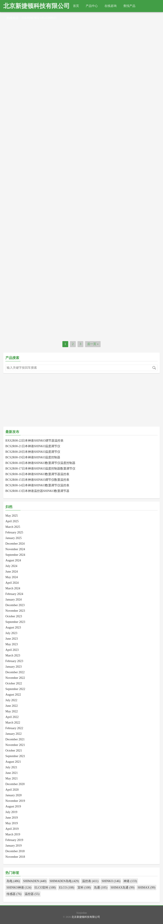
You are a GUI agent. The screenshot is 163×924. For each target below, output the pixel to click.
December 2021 (15, 739)
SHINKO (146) (111, 881)
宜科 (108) (84, 887)
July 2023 (11, 633)
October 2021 (13, 750)
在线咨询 (110, 6)
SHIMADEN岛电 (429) (64, 881)
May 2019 (11, 823)
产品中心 (92, 6)
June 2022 (11, 705)
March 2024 (12, 588)
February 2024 (14, 594)
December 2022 (15, 672)
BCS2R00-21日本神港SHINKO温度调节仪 (32, 446)
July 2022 (11, 700)
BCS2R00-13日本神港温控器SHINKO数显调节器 (37, 491)
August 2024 (13, 560)
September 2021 (15, 756)
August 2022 (13, 694)
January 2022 (13, 733)
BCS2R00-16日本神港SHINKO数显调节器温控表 (37, 474)
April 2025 (12, 521)
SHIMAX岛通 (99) (122, 887)
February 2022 (14, 728)
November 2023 (15, 610)
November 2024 (15, 549)
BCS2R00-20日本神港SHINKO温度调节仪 (32, 451)
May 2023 (11, 644)
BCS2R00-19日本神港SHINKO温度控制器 (32, 457)
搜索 (154, 368)
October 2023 (13, 616)
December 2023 (15, 605)
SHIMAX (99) (146, 887)
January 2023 (13, 666)
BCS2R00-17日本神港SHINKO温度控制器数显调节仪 (40, 468)
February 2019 (14, 840)
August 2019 (13, 806)
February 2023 (14, 661)
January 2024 (13, 599)
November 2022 (15, 677)
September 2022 (15, 689)
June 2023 (11, 638)
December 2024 (15, 543)
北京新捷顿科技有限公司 (36, 6)
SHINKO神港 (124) (18, 887)
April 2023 (12, 649)
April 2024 (12, 582)
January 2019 (13, 845)
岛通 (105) (100, 887)
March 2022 (12, 722)
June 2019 (11, 817)
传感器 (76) (13, 894)
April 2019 (12, 828)
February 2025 (14, 532)
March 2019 (12, 834)
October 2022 (13, 683)
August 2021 (13, 761)
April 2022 (12, 717)
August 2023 (13, 627)
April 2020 (12, 789)
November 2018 (15, 856)
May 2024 (11, 577)
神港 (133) (130, 881)
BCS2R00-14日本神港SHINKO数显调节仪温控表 (37, 485)
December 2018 (15, 851)
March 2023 (12, 655)
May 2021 (11, 778)
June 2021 (11, 773)
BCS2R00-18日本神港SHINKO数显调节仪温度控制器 (40, 463)
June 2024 (11, 571)
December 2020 (15, 784)
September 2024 (15, 554)
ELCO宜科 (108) (45, 887)
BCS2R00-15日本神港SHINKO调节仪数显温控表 (37, 479)
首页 (76, 6)
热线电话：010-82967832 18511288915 (31, 18)
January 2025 (13, 538)
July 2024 (11, 566)
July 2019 (11, 812)
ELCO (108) (66, 887)
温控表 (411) (90, 881)
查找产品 (129, 6)
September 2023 (15, 622)
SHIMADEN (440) (34, 881)
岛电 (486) (13, 881)
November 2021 (15, 745)
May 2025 (11, 515)
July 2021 (11, 767)
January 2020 (13, 795)
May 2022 (11, 711)
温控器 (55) (32, 894)
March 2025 (12, 526)
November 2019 (15, 800)
